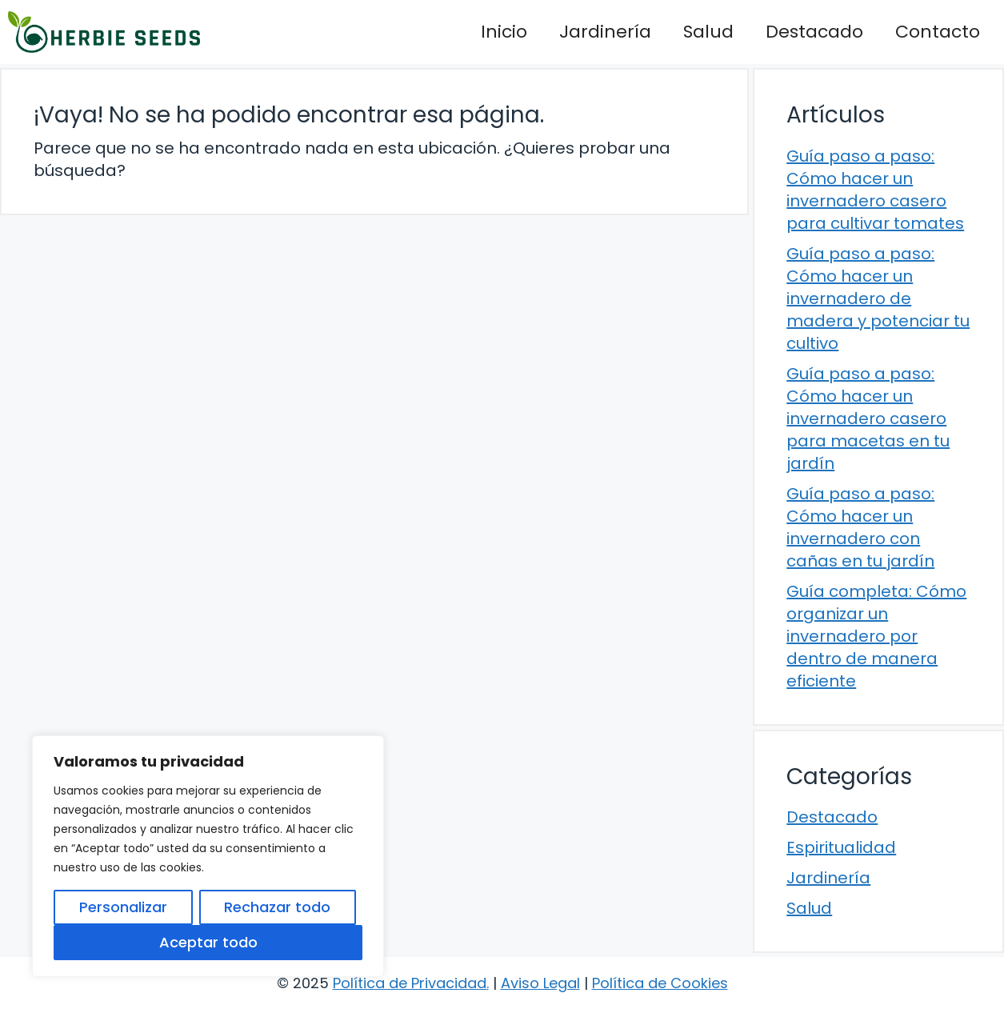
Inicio (504, 31)
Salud (708, 31)
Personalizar (123, 907)
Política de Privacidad (409, 983)
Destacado (814, 31)
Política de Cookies (660, 983)
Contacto (937, 31)
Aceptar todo (208, 942)
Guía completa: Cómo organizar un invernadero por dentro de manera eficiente (876, 636)
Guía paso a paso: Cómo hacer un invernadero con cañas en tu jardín (860, 527)
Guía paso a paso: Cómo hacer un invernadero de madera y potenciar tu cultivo (878, 298)
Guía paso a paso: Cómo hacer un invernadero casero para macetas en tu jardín (868, 418)
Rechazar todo (277, 907)
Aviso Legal (540, 983)
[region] (208, 856)
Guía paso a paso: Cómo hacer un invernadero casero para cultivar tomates (875, 189)
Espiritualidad (841, 847)
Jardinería (605, 31)
